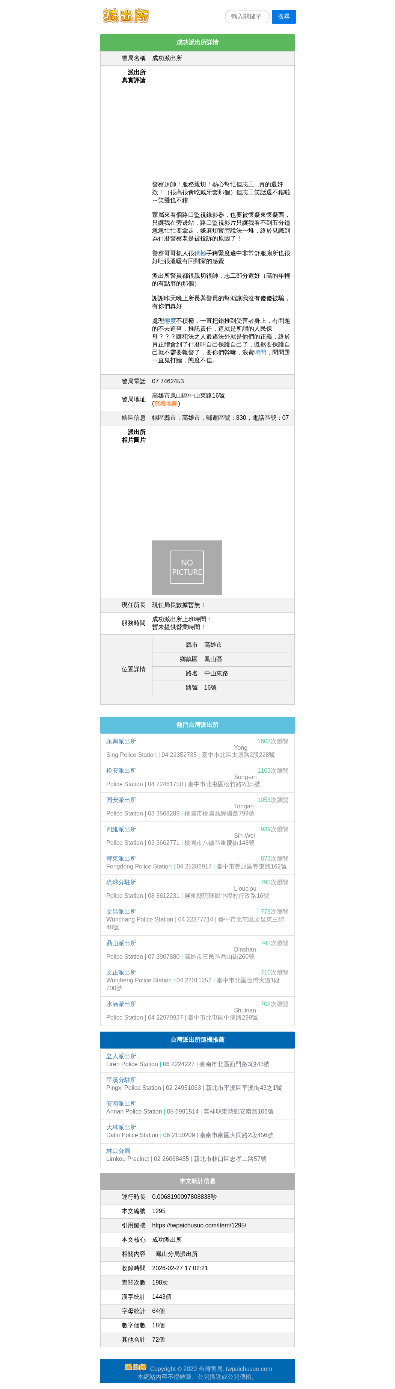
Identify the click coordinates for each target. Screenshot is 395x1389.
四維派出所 (121, 829)
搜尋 (284, 16)
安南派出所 (121, 1103)
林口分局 (118, 1151)
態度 (170, 321)
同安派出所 (121, 800)
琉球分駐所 (121, 882)
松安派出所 (121, 770)
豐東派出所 (121, 858)
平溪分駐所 (121, 1080)
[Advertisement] (221, 121)
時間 (260, 352)
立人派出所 (121, 1056)
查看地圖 (166, 403)
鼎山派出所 (121, 943)
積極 (200, 253)
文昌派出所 (121, 911)
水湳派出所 (121, 1004)
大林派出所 (121, 1127)
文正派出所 (121, 972)
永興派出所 (121, 741)
